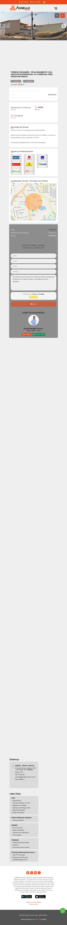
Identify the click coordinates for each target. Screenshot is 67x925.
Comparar (28, 81)
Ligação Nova (16, 800)
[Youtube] (35, 872)
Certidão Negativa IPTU (19, 859)
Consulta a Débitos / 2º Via (21, 803)
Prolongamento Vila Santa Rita (31, 73)
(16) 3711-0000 (19, 774)
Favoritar (16, 81)
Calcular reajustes (18, 820)
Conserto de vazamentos (20, 832)
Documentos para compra (20, 847)
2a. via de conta (17, 828)
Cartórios (15, 845)
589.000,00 (52, 95)
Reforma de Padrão (18, 810)
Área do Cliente (23, 2)
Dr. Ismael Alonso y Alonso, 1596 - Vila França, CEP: (25, 768)
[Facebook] (27, 872)
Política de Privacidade (33, 902)
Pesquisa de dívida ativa (20, 857)
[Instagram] (31, 872)
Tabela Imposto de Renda (20, 842)
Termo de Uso (33, 904)
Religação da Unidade (19, 805)
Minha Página (27, 334)
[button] (44, 2)
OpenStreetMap (52, 220)
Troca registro (17, 835)
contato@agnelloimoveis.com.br (25, 777)
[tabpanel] (33, 26)
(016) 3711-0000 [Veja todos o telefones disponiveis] (35, 2)
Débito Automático (18, 812)
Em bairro (24, 72)
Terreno (15, 72)
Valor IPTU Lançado (18, 855)
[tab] (57, 15)
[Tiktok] (39, 872)
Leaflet (43, 220)
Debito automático (18, 830)
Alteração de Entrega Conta (21, 808)
